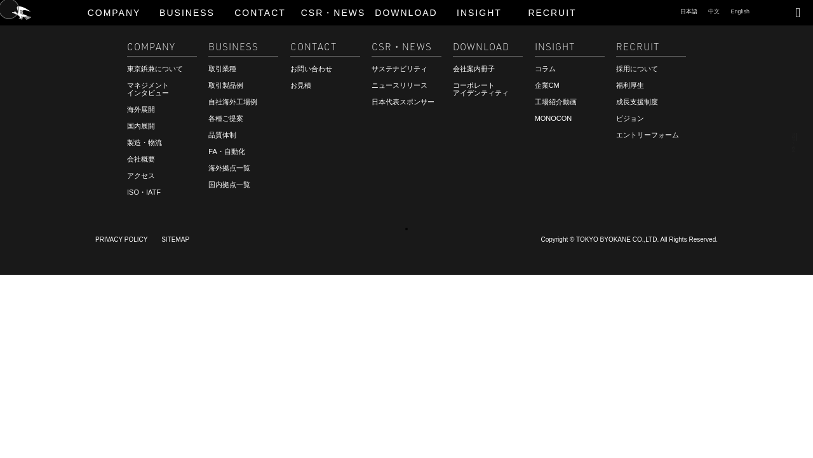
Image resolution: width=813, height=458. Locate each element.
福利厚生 (630, 85)
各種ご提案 (225, 118)
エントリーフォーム (647, 135)
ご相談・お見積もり (60, 419)
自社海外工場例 (232, 102)
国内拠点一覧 (229, 184)
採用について (637, 69)
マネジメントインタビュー (148, 89)
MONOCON (553, 118)
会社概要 (141, 159)
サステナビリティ (399, 69)
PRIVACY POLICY (121, 239)
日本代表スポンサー (403, 102)
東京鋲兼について (155, 69)
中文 (714, 11)
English (739, 11)
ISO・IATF (144, 192)
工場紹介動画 (556, 102)
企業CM (547, 85)
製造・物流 (144, 142)
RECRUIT (40, 430)
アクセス (141, 175)
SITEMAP (175, 239)
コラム (545, 69)
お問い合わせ (311, 69)
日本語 (688, 11)
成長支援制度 (637, 102)
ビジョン (630, 118)
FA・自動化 (226, 151)
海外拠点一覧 (229, 168)
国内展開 (141, 126)
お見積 (300, 85)
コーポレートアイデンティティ (481, 89)
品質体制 (222, 135)
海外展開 (141, 109)
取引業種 (222, 69)
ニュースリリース (399, 85)
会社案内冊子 (474, 69)
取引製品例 (225, 85)
